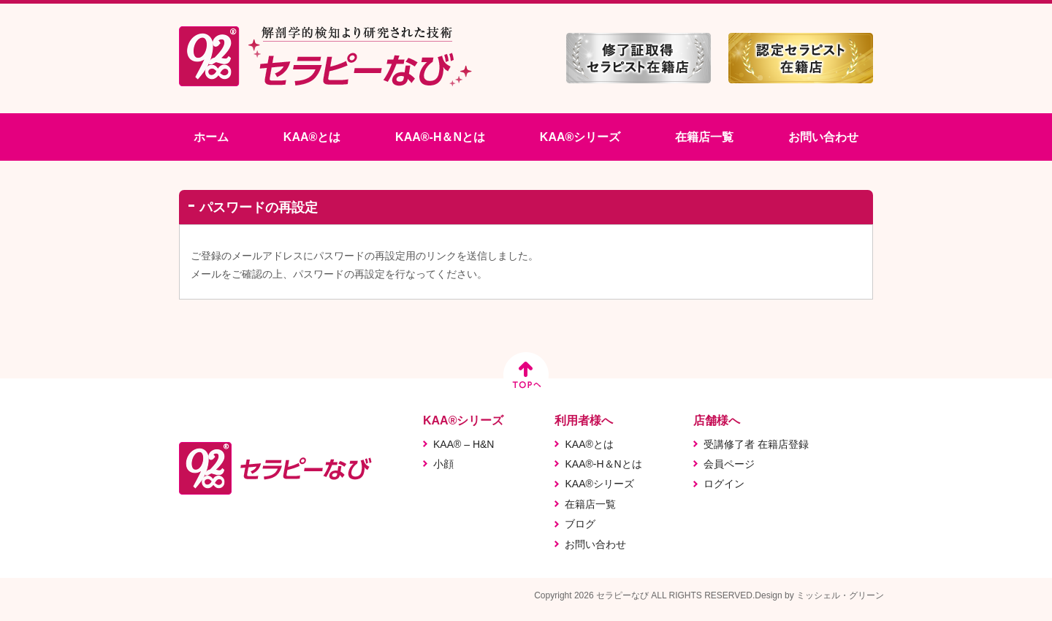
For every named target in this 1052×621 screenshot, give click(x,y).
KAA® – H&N (463, 444)
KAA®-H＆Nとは (440, 137)
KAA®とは (311, 137)
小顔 (443, 464)
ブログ (580, 524)
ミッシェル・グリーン (840, 595)
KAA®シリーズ (580, 137)
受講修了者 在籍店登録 (756, 444)
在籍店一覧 (704, 137)
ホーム (211, 137)
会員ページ (729, 464)
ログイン (724, 483)
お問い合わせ (823, 137)
